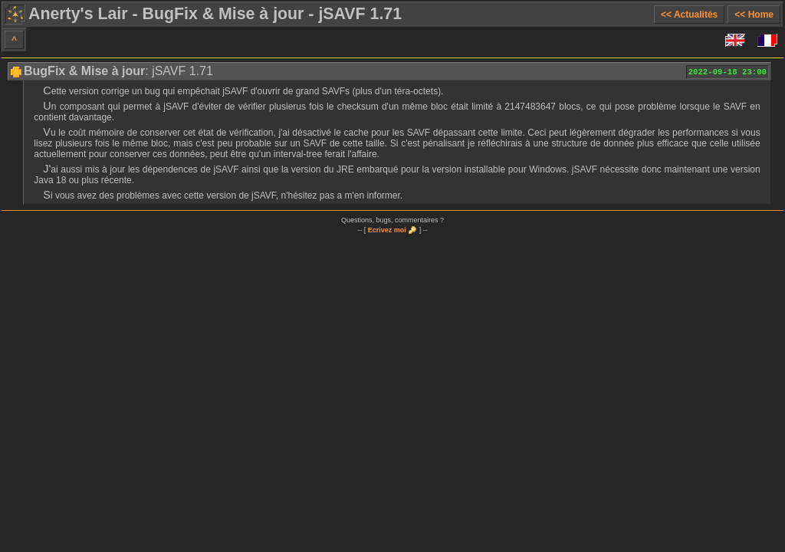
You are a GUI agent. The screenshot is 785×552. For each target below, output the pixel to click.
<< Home (754, 14)
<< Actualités (689, 14)
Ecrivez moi (387, 230)
